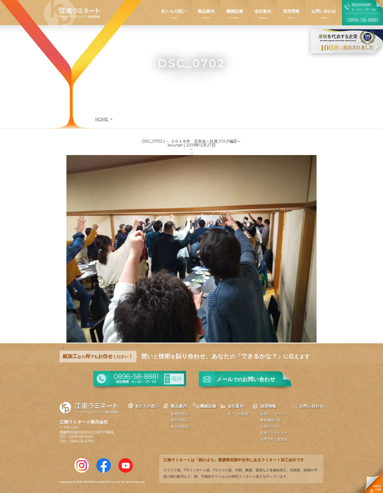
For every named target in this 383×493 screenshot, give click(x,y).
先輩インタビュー (274, 433)
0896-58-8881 (81, 436)
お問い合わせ (323, 11)
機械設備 (234, 11)
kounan (175, 145)
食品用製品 (179, 426)
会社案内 (263, 11)
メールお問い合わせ (246, 379)
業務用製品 (179, 414)
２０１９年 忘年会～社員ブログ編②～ (203, 141)
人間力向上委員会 (274, 439)
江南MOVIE (270, 426)
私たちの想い (173, 11)
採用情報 (291, 11)
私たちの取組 (238, 414)
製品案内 (206, 11)
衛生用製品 (179, 420)
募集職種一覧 (270, 420)
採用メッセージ (272, 414)
